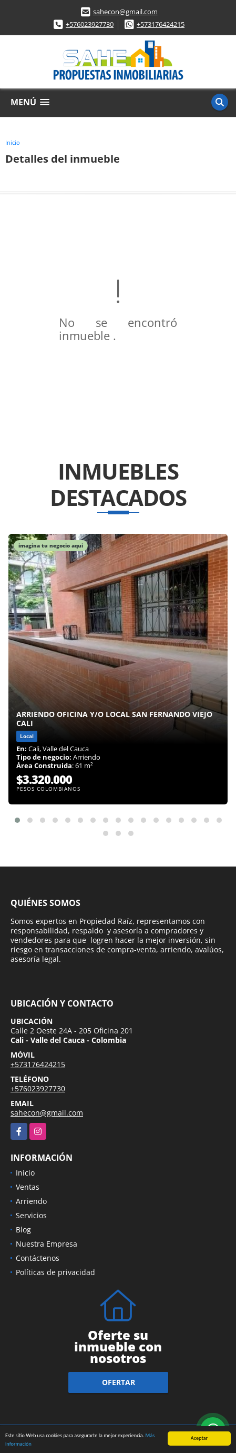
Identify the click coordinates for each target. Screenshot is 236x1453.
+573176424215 (160, 24)
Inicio (12, 142)
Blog (23, 1230)
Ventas (27, 1187)
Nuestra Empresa (46, 1244)
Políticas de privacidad (55, 1272)
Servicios (31, 1215)
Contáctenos (37, 1258)
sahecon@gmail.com (125, 11)
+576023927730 (90, 24)
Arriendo (31, 1201)
